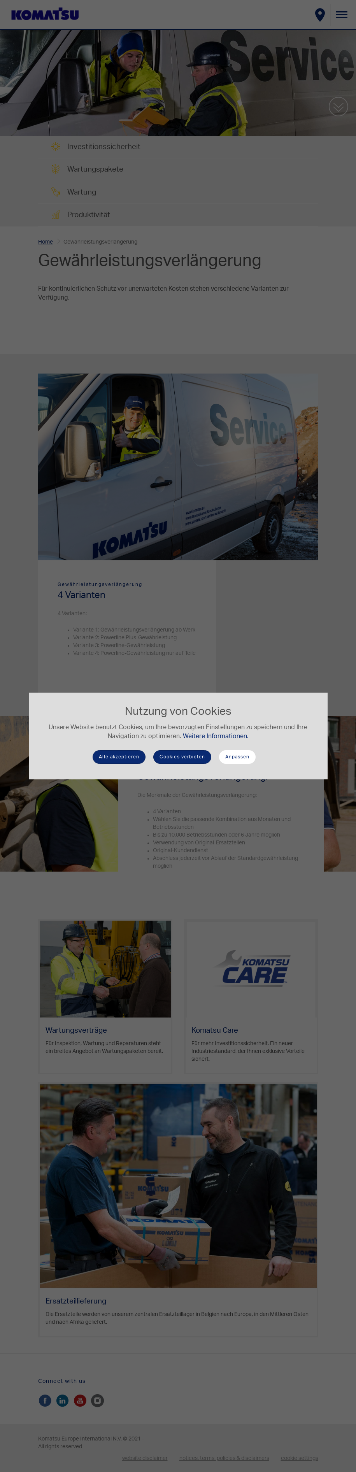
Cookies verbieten (182, 756)
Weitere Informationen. (216, 736)
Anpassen (237, 756)
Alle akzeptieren (119, 756)
